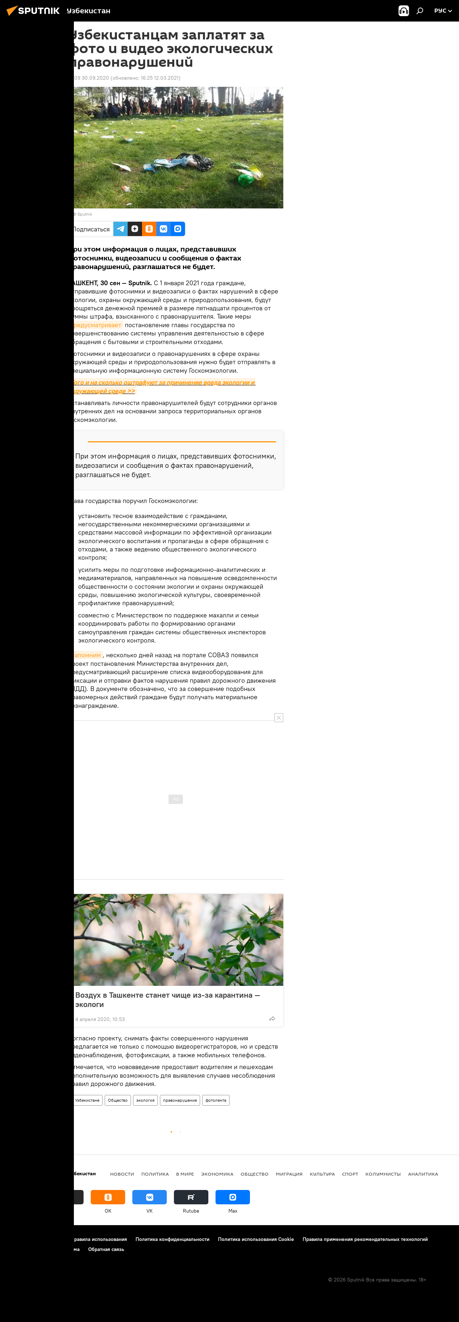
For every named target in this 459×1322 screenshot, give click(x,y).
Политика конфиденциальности (172, 1239)
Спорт (350, 1174)
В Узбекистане (85, 1100)
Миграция (289, 1174)
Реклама (70, 1249)
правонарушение (180, 1100)
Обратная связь (106, 1249)
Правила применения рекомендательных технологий (365, 1239)
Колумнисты (383, 1174)
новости (122, 1174)
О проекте (20, 1239)
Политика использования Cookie (256, 1239)
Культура (322, 1174)
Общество (118, 1100)
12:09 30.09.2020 (88, 78)
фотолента (215, 1100)
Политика (155, 1174)
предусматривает (95, 325)
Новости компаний (29, 1249)
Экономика (217, 1174)
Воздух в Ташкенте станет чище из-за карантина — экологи (167, 999)
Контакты (51, 1239)
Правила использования (99, 1239)
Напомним (85, 655)
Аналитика (423, 1174)
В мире (185, 1174)
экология (145, 1100)
